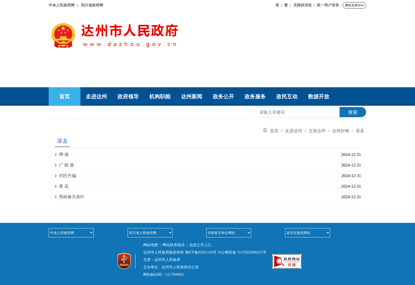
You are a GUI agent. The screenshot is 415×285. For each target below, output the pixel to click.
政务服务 (255, 96)
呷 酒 (64, 154)
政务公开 (223, 96)
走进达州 (96, 96)
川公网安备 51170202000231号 (242, 252)
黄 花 (64, 186)
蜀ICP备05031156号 (200, 252)
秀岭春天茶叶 (71, 197)
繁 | (288, 5)
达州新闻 (191, 96)
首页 (64, 96)
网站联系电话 (174, 245)
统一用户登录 (328, 5)
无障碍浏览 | (304, 5)
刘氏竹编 (67, 175)
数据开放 (318, 96)
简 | (280, 5)
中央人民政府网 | (65, 5)
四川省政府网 (92, 5)
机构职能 (159, 96)
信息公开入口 (200, 245)
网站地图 (150, 245)
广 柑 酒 (66, 165)
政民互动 (286, 96)
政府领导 (128, 96)
